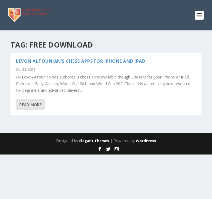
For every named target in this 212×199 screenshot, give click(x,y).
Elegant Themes (94, 140)
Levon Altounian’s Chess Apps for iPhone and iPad (80, 61)
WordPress (146, 140)
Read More (30, 104)
